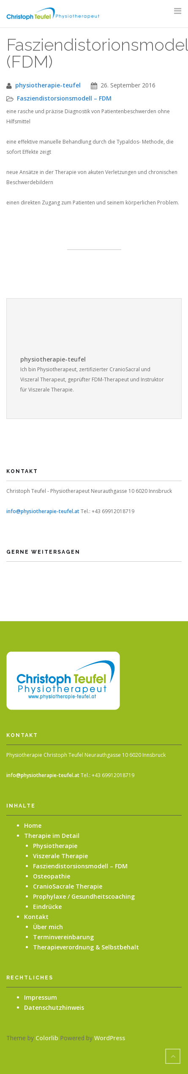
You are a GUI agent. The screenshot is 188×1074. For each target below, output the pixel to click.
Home (32, 825)
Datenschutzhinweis (54, 1007)
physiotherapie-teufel (48, 85)
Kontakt (36, 917)
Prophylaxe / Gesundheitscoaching (84, 896)
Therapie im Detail (51, 836)
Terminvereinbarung (63, 937)
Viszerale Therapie (60, 856)
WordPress (109, 1038)
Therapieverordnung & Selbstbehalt (86, 947)
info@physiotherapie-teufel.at (42, 511)
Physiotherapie (55, 846)
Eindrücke (47, 907)
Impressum (40, 997)
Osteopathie (51, 876)
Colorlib (46, 1038)
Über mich (48, 927)
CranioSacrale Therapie (67, 886)
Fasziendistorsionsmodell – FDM (64, 98)
